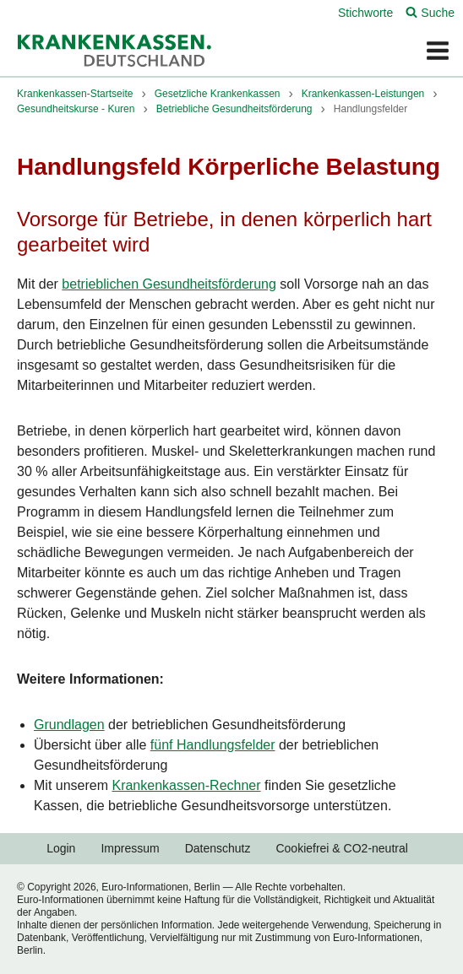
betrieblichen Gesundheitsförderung (169, 284)
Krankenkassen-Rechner (186, 785)
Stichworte (365, 12)
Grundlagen (69, 724)
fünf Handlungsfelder (212, 745)
